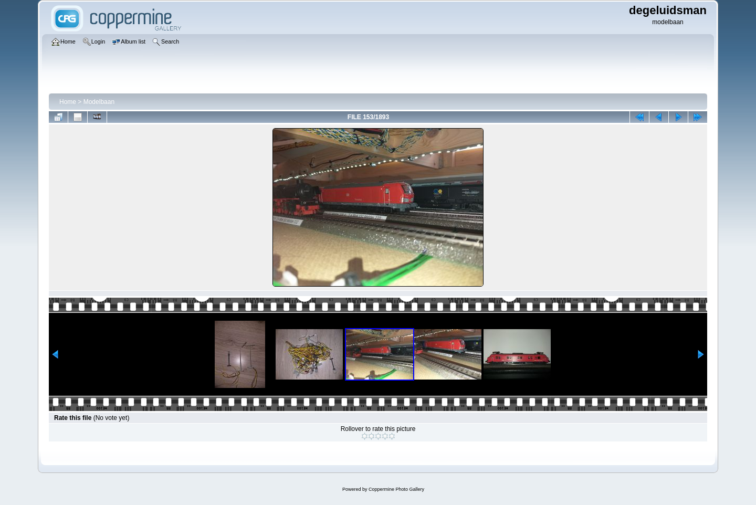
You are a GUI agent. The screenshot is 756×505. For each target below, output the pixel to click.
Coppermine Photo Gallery (396, 489)
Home (67, 102)
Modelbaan (98, 102)
